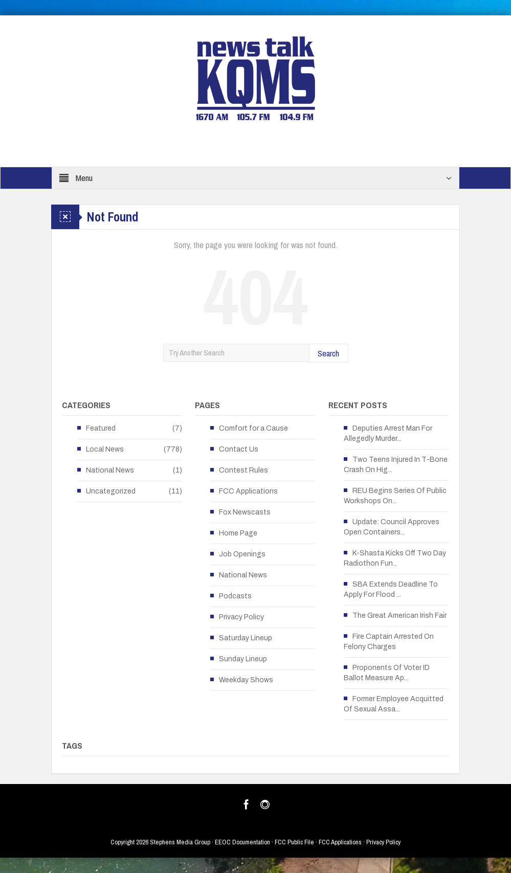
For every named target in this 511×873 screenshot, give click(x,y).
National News (110, 470)
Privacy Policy (241, 617)
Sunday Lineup (243, 659)
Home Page (238, 533)
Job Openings (242, 554)
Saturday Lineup (245, 638)
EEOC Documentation (242, 842)
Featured (101, 428)
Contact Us (238, 449)
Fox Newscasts (245, 512)
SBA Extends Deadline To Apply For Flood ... (391, 589)
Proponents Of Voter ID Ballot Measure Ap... (387, 673)
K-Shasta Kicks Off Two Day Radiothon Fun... (395, 558)
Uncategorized (111, 491)
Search (328, 353)
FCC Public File (294, 842)
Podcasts (235, 596)
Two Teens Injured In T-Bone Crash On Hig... (396, 465)
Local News (105, 449)
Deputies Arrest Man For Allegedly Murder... (388, 433)
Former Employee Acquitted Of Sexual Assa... (393, 704)
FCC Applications (248, 491)
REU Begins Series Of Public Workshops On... (395, 496)
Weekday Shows (246, 680)
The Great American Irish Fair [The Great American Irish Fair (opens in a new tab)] (399, 615)
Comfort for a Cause (253, 428)
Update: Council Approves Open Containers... (391, 527)
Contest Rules (243, 470)
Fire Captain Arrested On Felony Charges (389, 642)
